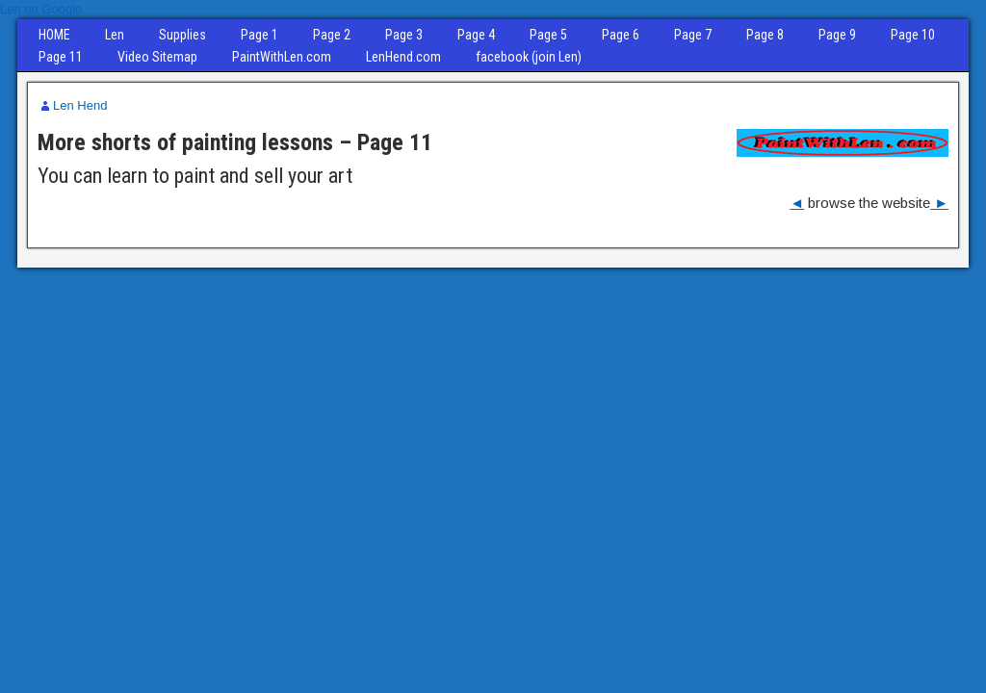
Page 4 (476, 34)
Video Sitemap (157, 56)
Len (114, 34)
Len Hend (80, 105)
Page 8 (765, 34)
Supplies (182, 34)
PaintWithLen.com (281, 56)
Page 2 (331, 34)
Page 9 (837, 34)
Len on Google (41, 9)
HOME (54, 34)
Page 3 (404, 34)
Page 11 (61, 56)
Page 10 (913, 34)
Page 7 (693, 34)
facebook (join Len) (529, 56)
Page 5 (548, 34)
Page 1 (259, 34)
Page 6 (620, 34)
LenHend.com (403, 56)
